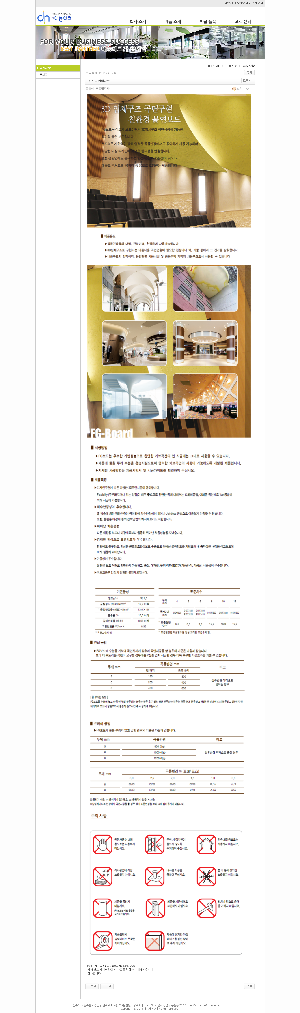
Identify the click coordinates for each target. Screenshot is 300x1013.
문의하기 (45, 74)
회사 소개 (138, 22)
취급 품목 (208, 22)
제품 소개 (173, 22)
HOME (229, 3)
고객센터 (231, 65)
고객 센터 (243, 22)
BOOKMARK (242, 3)
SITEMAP (257, 3)
